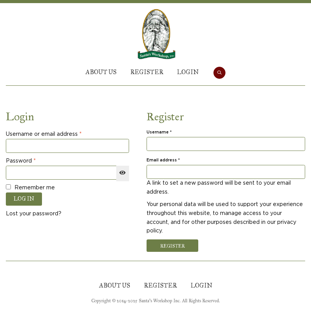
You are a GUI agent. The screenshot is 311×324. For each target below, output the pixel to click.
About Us (101, 72)
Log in (24, 199)
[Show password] (122, 173)
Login (188, 72)
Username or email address (56, 133)
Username (169, 132)
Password (33, 160)
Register (146, 72)
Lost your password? (33, 214)
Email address (173, 160)
